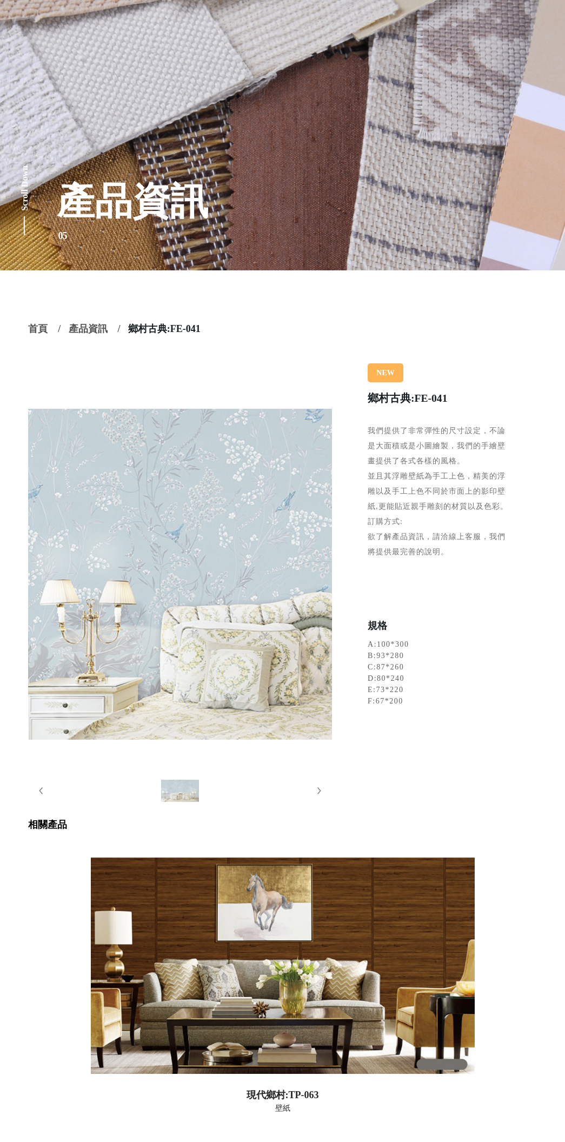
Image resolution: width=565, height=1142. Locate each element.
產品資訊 (88, 328)
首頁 (38, 328)
